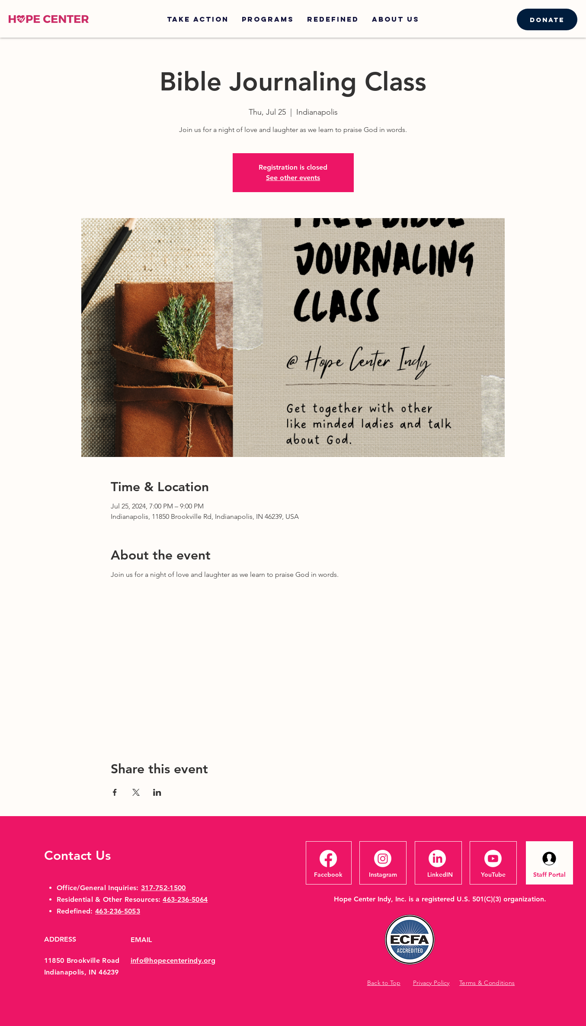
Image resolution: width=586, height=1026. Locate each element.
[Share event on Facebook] (115, 792)
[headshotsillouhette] (549, 858)
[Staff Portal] (549, 874)
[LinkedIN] (440, 874)
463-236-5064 (185, 899)
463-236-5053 (117, 911)
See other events (293, 178)
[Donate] (547, 19)
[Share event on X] (136, 792)
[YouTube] (493, 874)
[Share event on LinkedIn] (157, 792)
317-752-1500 (163, 888)
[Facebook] (328, 874)
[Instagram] (382, 874)
